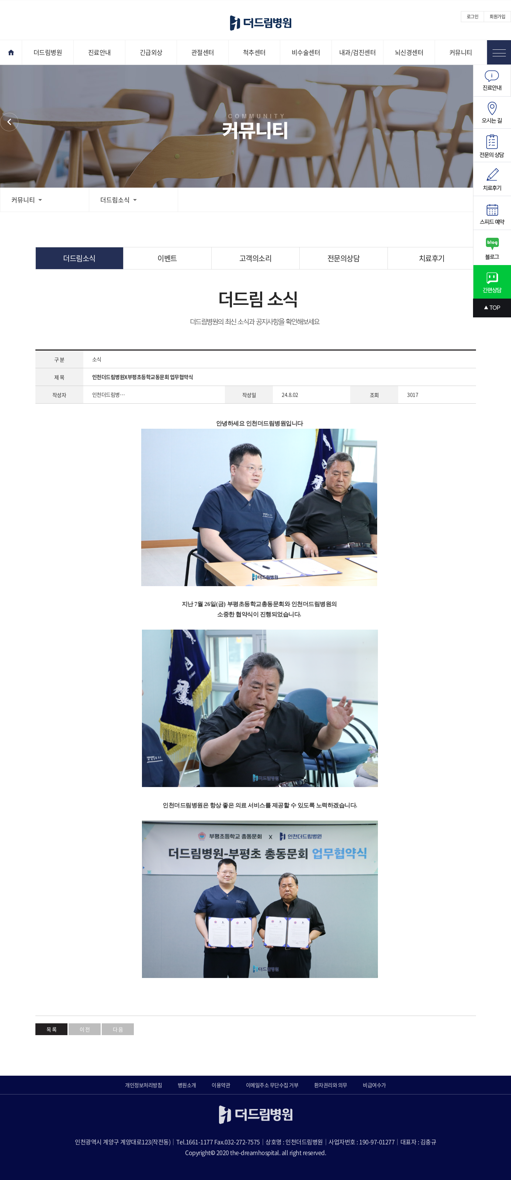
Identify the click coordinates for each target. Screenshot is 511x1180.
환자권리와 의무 (330, 1085)
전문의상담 (343, 258)
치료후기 (432, 258)
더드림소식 (118, 199)
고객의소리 (255, 258)
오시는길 (492, 113)
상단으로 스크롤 (492, 308)
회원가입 (497, 16)
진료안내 (99, 52)
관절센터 (202, 52)
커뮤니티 (460, 52)
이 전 (85, 1029)
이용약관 (221, 1085)
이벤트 (167, 258)
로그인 (473, 16)
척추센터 (254, 52)
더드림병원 (48, 52)
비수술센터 (306, 52)
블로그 (492, 247)
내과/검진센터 (357, 52)
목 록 (51, 1029)
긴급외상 (151, 52)
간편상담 (492, 282)
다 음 (118, 1029)
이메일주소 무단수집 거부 (272, 1085)
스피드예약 (492, 213)
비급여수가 (374, 1085)
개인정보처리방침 (143, 1085)
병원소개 (187, 1085)
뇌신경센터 (409, 52)
